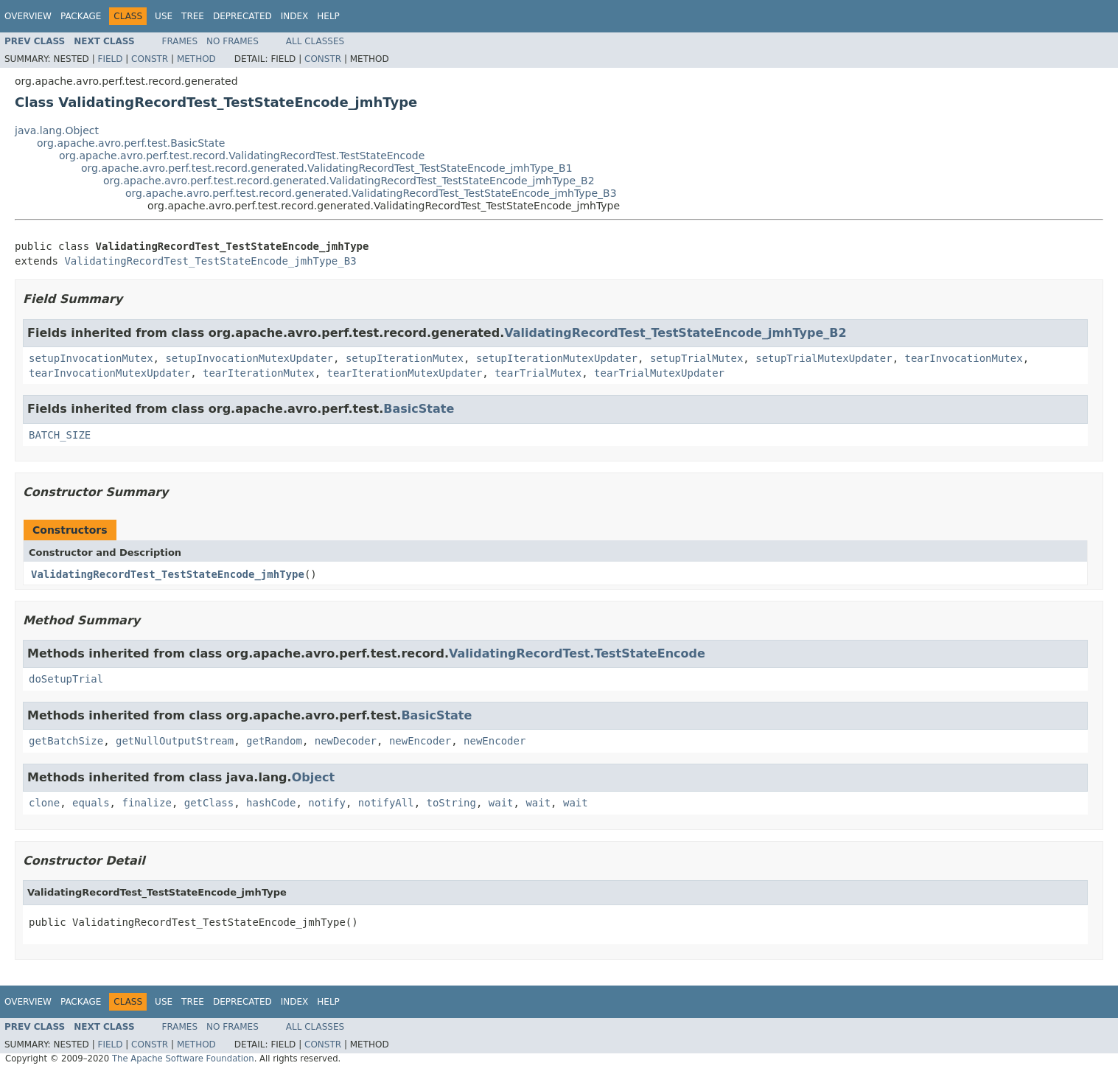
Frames (180, 41)
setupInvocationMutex (91, 358)
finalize (146, 803)
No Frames (232, 41)
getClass (209, 803)
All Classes (315, 41)
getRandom (274, 741)
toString (451, 803)
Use (163, 16)
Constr (149, 59)
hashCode (271, 803)
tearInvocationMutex (964, 358)
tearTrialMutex (538, 373)
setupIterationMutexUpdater (556, 358)
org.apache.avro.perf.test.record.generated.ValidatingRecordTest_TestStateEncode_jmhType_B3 (371, 193)
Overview (28, 16)
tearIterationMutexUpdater (405, 373)
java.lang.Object (57, 130)
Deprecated (242, 16)
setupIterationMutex (405, 358)
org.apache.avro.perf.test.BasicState (131, 143)
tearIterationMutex (259, 373)
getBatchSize (66, 741)
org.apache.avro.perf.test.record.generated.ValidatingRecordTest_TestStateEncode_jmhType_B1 (327, 168)
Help (328, 16)
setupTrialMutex (696, 358)
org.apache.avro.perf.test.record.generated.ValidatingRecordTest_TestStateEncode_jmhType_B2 (349, 180)
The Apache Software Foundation (183, 1058)
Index (295, 16)
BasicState (418, 409)
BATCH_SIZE (60, 435)
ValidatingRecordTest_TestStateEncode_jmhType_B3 (210, 261)
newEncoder (420, 741)
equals (91, 803)
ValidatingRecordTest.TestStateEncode (577, 653)
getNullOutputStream (175, 741)
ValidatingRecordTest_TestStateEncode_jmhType (167, 574)
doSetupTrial (66, 679)
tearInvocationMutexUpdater (109, 373)
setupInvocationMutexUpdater (249, 358)
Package (80, 16)
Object (313, 777)
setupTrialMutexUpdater (823, 358)
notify (327, 803)
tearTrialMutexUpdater (659, 373)
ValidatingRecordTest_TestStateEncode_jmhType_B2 (675, 333)
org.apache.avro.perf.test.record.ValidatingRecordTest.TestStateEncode (242, 155)
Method (196, 59)
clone (44, 803)
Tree (192, 16)
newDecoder (346, 741)
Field (109, 59)
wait (501, 803)
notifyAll (386, 803)
